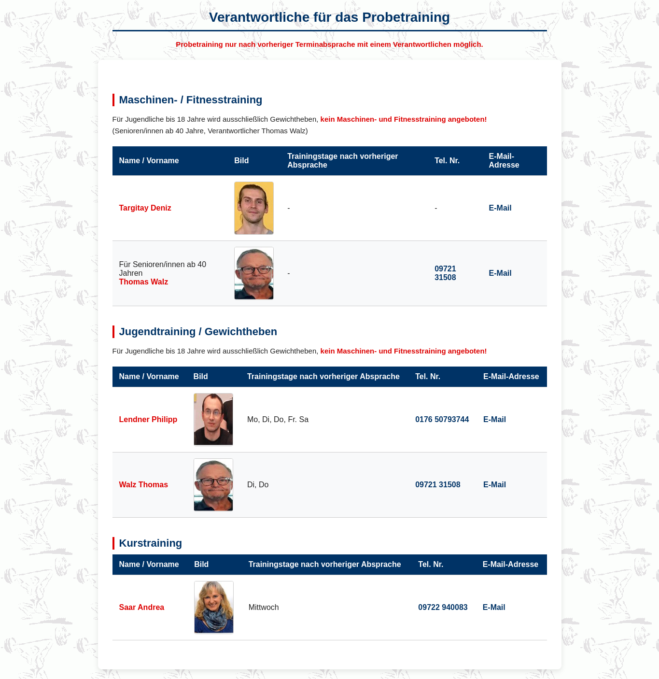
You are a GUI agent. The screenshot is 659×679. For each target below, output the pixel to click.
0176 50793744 (442, 419)
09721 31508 (445, 273)
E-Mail (500, 208)
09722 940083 (442, 607)
